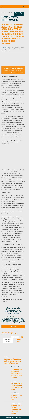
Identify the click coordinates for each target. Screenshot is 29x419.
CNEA (17, 47)
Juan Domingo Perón (17, 49)
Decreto (22, 47)
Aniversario (12, 47)
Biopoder (17, 13)
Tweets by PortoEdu (7, 332)
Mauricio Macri (5, 51)
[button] (13, 326)
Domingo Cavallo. (6, 49)
